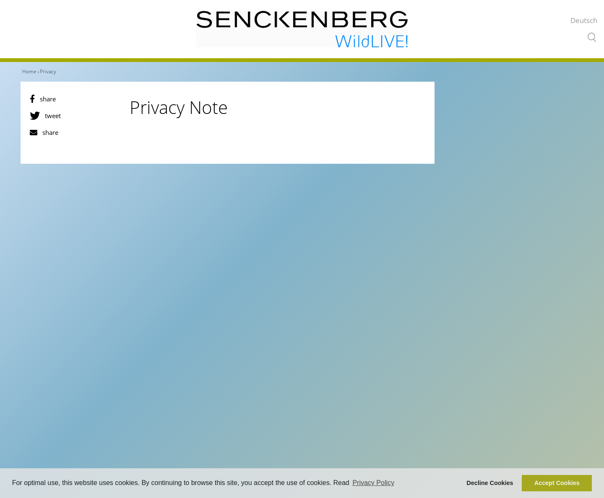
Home (29, 71)
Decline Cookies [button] (489, 483)
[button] (75, 99)
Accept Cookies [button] (557, 483)
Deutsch (583, 20)
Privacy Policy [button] (373, 482)
